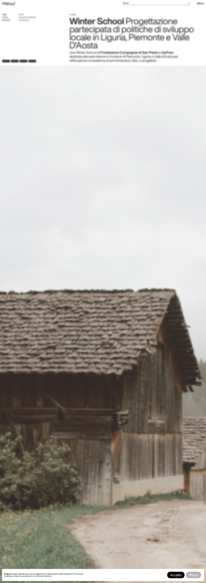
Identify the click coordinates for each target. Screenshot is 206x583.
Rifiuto (193, 575)
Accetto (175, 575)
